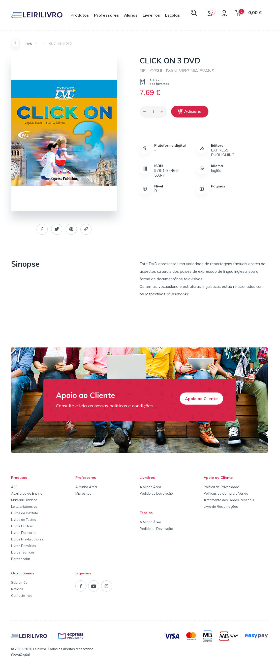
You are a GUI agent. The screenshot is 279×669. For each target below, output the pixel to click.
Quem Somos (22, 573)
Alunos (131, 15)
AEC (14, 487)
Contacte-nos (22, 596)
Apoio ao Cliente (201, 398)
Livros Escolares (23, 533)
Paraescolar (20, 559)
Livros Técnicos (23, 552)
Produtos (80, 15)
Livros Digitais (22, 526)
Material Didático (24, 500)
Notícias (17, 589)
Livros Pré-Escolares (27, 539)
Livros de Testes (23, 520)
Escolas (172, 15)
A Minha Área (86, 487)
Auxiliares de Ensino (26, 493)
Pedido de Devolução (156, 493)
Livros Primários (23, 546)
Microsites (83, 493)
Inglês (28, 43)
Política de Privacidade (221, 487)
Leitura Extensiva (24, 506)
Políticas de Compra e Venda (226, 493)
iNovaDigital (20, 654)
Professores (106, 15)
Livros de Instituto (24, 513)
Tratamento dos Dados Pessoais (229, 500)
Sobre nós (19, 582)
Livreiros (151, 15)
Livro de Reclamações (221, 506)
